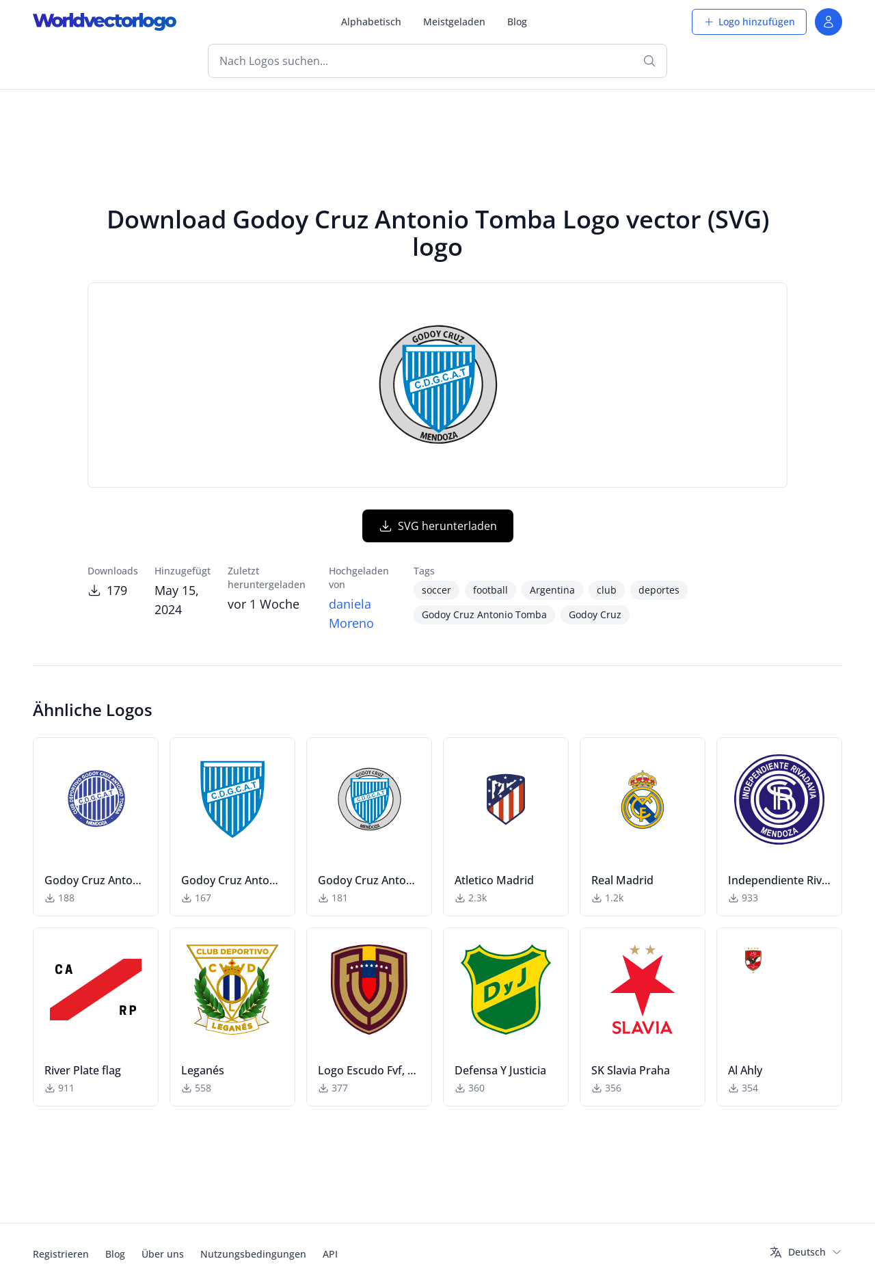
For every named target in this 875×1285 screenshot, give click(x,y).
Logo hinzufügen (749, 21)
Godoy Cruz (595, 614)
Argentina (552, 589)
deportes (658, 589)
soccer (436, 589)
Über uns (163, 1253)
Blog (517, 21)
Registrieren (61, 1253)
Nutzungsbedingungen (253, 1253)
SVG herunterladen (438, 525)
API (330, 1253)
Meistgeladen (454, 21)
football (490, 589)
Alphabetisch (371, 21)
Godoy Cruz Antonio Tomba (484, 614)
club (607, 589)
